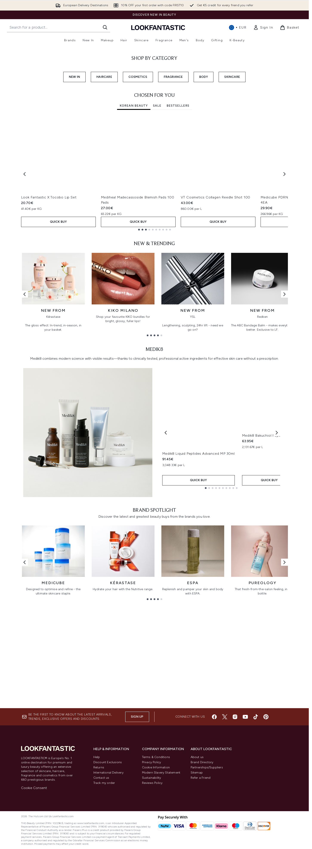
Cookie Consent (34, 788)
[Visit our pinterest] (266, 717)
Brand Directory (202, 762)
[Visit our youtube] (245, 717)
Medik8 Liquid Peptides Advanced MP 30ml (198, 552)
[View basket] (289, 27)
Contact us (101, 778)
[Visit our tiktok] (255, 717)
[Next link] (284, 390)
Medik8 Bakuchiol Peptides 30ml (269, 552)
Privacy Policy (151, 762)
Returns (98, 767)
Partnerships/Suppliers (207, 767)
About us (197, 757)
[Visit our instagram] (235, 717)
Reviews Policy (152, 783)
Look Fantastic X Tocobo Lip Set (49, 294)
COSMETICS (137, 173)
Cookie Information (156, 767)
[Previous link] (24, 390)
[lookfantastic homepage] (158, 27)
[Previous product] (165, 528)
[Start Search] (105, 27)
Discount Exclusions (107, 762)
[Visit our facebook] (214, 717)
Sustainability (151, 778)
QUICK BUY (58, 318)
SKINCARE (232, 173)
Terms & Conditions (156, 757)
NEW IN (74, 173)
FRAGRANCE (173, 173)
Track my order (104, 783)
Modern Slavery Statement (161, 772)
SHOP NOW (28, 106)
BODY (203, 173)
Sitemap (197, 772)
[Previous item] (24, 270)
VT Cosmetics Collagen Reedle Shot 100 (215, 294)
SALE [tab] (157, 202)
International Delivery (108, 772)
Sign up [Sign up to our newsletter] (137, 717)
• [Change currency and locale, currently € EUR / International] (237, 27)
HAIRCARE (104, 173)
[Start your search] (58, 27)
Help (96, 757)
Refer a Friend (201, 778)
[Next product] (276, 528)
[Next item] (284, 270)
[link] (263, 27)
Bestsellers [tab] (178, 202)
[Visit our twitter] (224, 717)
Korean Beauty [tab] (134, 202)
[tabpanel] (154, 270)
